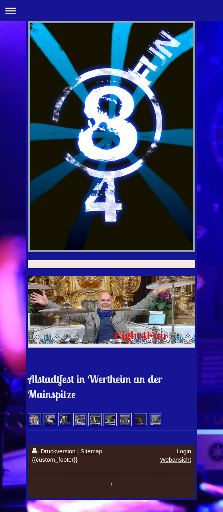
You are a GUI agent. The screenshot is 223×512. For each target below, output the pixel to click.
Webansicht (175, 459)
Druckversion (54, 451)
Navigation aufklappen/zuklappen (111, 10)
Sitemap (91, 451)
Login (183, 451)
